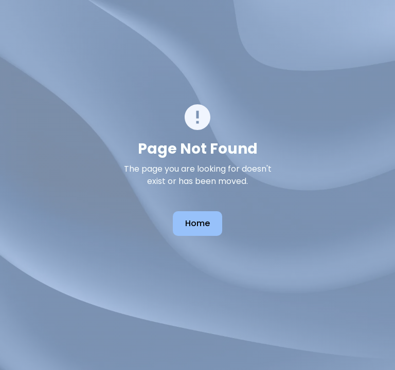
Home (197, 223)
